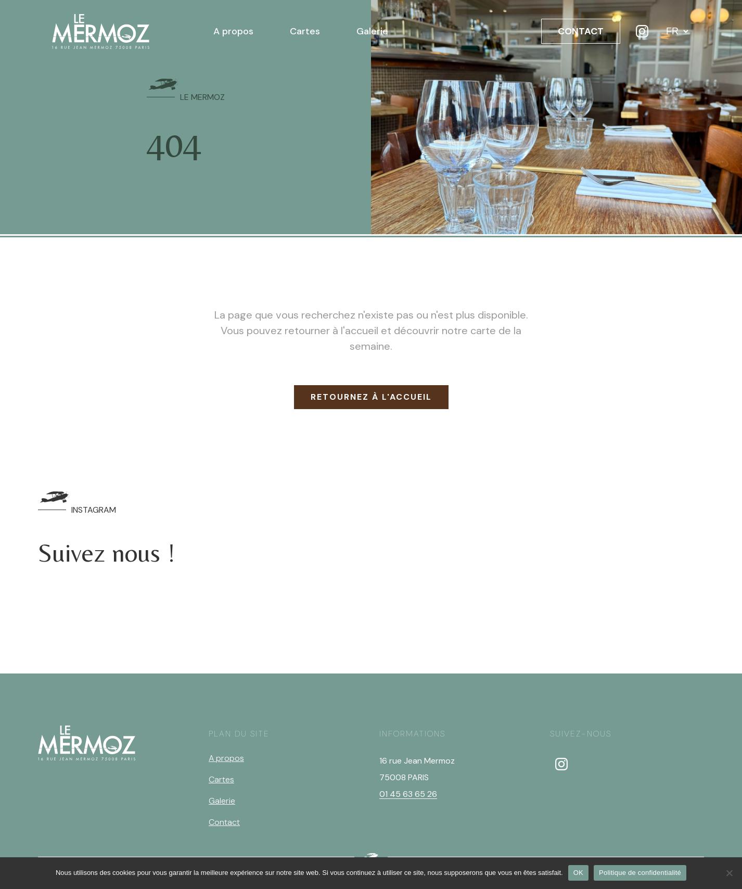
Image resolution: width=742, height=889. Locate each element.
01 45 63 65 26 (408, 794)
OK (578, 873)
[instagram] (561, 764)
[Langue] (677, 31)
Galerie (372, 31)
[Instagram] (642, 31)
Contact (224, 822)
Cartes (305, 31)
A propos (233, 31)
